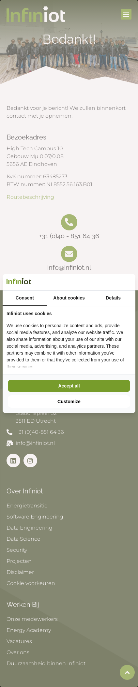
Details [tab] (113, 297)
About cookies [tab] (68, 297)
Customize (69, 401)
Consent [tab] (25, 297)
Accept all (69, 385)
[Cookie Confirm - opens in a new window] (129, 282)
